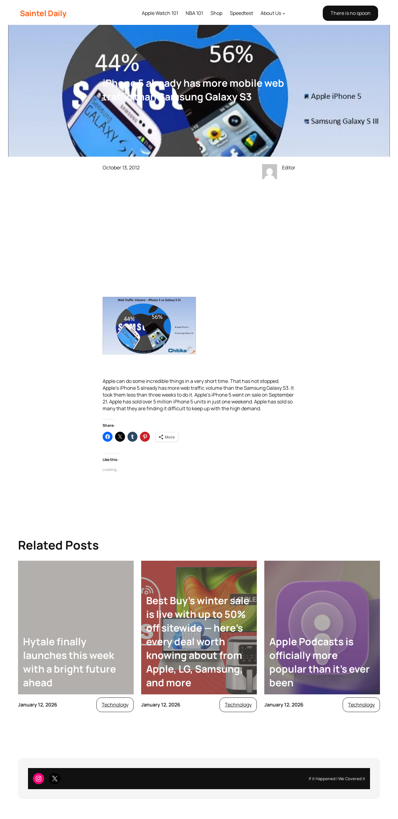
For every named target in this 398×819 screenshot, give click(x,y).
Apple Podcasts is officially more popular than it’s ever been (319, 662)
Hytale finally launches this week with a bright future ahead (69, 662)
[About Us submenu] (283, 13)
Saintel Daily (43, 13)
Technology (115, 704)
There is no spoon (351, 13)
